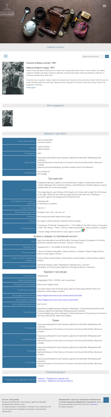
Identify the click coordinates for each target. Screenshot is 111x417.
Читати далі (30, 88)
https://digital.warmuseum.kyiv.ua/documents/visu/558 (59, 295)
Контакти (94, 404)
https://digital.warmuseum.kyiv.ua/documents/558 (57, 300)
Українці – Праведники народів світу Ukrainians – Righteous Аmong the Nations (55, 379)
